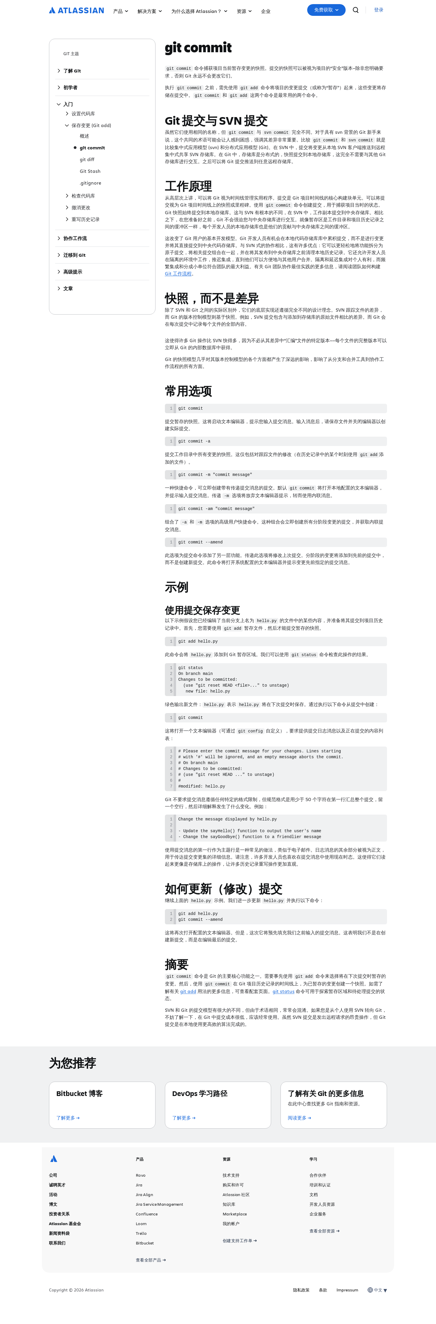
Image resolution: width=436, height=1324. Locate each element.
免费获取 (326, 10)
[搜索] (355, 10)
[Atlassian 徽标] (76, 10)
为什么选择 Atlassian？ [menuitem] (199, 11)
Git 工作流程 (178, 271)
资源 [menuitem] (244, 11)
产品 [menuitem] (120, 11)
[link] (379, 10)
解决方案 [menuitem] (150, 11)
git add (188, 1008)
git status (284, 1008)
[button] (326, 10)
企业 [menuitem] (266, 11)
